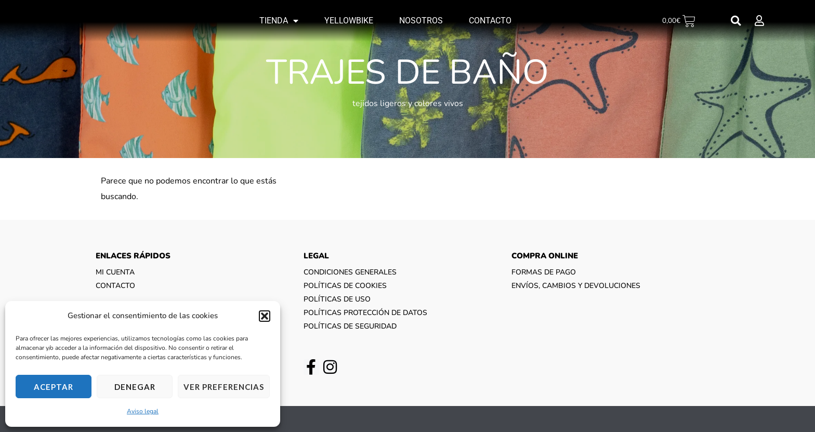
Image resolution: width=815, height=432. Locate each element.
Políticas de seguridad (350, 326)
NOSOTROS (421, 20)
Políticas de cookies (345, 286)
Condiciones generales (350, 272)
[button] (264, 316)
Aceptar (53, 386)
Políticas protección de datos (365, 313)
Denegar (134, 386)
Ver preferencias (223, 386)
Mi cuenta (115, 272)
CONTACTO (490, 20)
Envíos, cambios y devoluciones (575, 286)
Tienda (278, 21)
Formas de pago (543, 272)
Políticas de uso (337, 299)
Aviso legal (143, 411)
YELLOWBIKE (348, 20)
